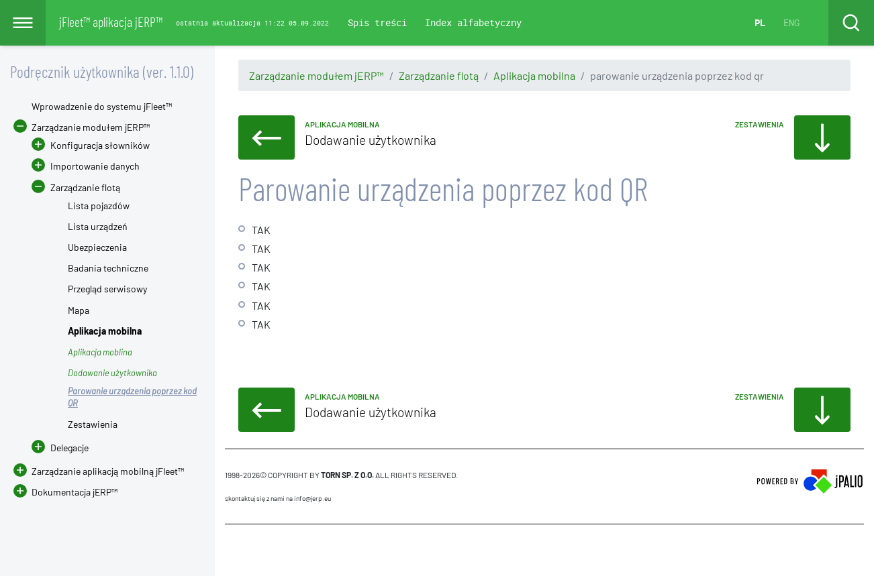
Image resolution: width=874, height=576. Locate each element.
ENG (791, 22)
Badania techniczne (108, 268)
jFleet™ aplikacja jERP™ (110, 21)
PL (760, 22)
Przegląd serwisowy (107, 288)
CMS (232, 550)
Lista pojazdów (99, 205)
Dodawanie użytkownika (112, 372)
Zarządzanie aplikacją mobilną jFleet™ (108, 471)
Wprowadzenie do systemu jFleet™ (102, 106)
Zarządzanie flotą (439, 75)
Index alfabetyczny (473, 22)
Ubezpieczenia (97, 247)
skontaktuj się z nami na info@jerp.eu (278, 498)
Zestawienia (92, 424)
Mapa (78, 310)
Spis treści (377, 22)
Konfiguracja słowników (100, 145)
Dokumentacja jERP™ (65, 492)
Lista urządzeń (98, 226)
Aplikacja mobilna (534, 75)
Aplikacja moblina (100, 352)
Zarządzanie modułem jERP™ (316, 75)
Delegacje (60, 447)
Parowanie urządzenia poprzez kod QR (132, 397)
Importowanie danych (95, 166)
